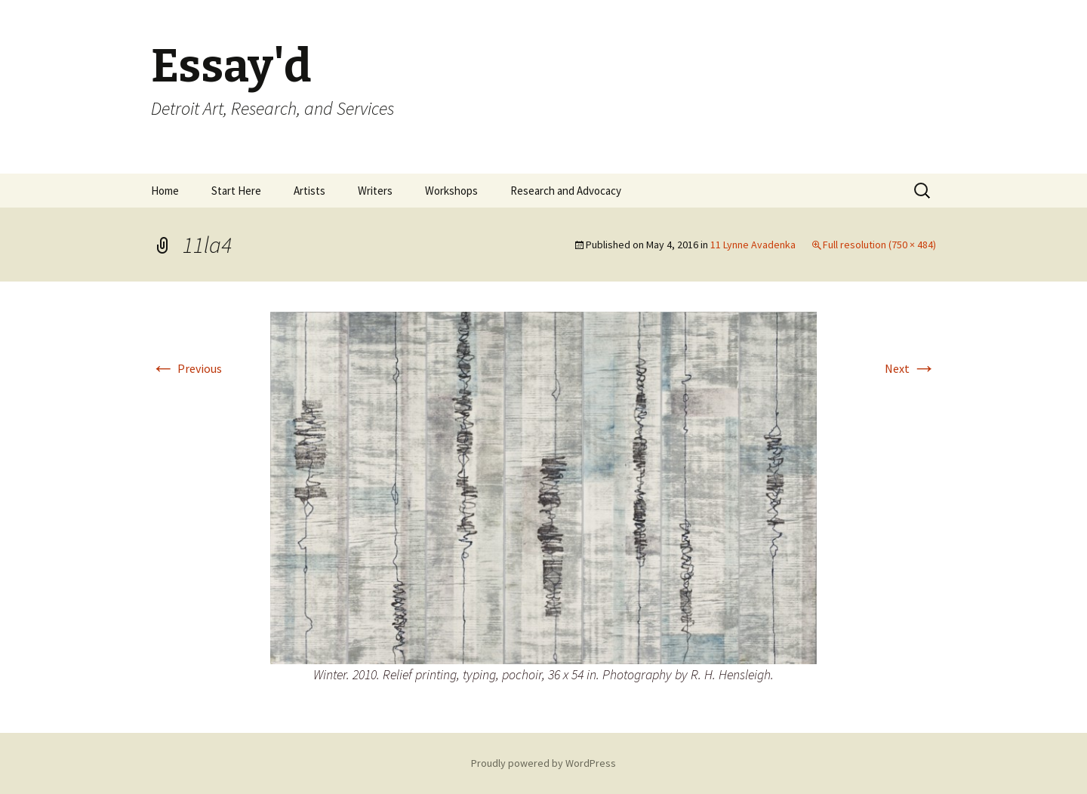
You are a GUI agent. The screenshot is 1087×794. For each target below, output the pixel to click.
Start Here (236, 190)
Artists (309, 190)
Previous (186, 368)
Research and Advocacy (565, 190)
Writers (375, 190)
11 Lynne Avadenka (753, 244)
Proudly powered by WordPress (543, 763)
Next (910, 368)
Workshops (451, 190)
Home (165, 190)
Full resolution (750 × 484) (879, 244)
